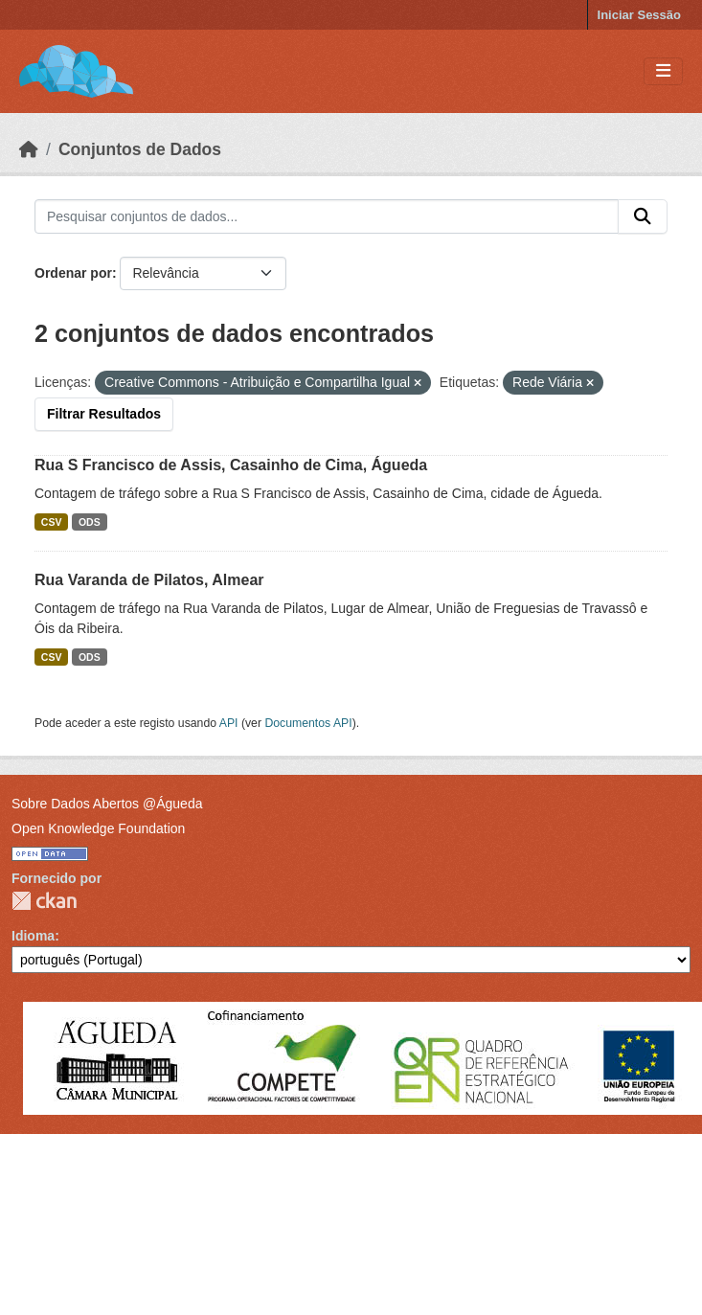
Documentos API (307, 723)
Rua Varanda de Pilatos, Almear (149, 580)
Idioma (33, 935)
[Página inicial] (28, 149)
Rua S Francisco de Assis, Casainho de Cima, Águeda (230, 465)
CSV (51, 522)
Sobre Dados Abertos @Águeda (106, 803)
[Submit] (643, 216)
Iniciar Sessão (639, 15)
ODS (90, 522)
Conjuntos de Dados (139, 149)
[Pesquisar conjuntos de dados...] (326, 216)
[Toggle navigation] (663, 71)
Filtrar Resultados (104, 413)
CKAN (44, 901)
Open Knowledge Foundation (98, 828)
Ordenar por (73, 273)
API (228, 723)
